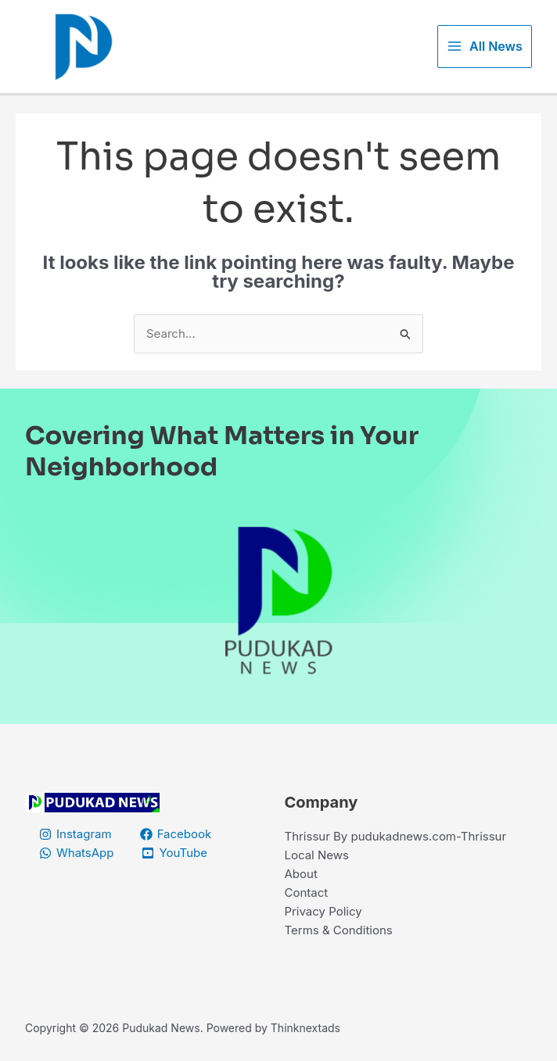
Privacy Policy (323, 911)
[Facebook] (176, 834)
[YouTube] (174, 853)
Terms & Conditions (339, 930)
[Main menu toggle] (484, 46)
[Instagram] (75, 834)
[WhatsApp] (76, 853)
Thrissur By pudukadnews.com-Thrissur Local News (396, 845)
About (301, 873)
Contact (307, 892)
